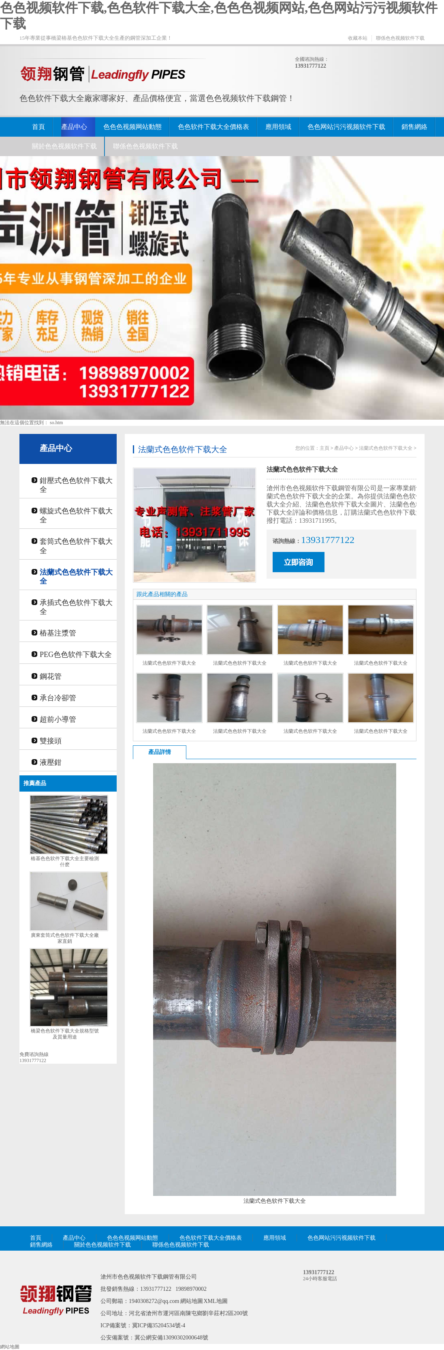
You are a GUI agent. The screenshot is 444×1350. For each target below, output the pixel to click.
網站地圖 (191, 1301)
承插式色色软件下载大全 (76, 607)
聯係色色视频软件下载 (400, 38)
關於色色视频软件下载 (64, 146)
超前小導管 (58, 719)
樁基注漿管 (58, 633)
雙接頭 (51, 741)
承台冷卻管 (58, 698)
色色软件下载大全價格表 (213, 126)
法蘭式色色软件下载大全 (76, 576)
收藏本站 (357, 38)
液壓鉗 (51, 762)
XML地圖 (216, 1301)
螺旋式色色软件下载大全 (76, 515)
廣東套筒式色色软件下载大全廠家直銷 (65, 938)
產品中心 (74, 126)
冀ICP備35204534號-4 (158, 1325)
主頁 (324, 448)
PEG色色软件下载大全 (76, 654)
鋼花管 (51, 676)
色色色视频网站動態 (132, 126)
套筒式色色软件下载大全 (76, 545)
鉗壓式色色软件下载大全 (76, 485)
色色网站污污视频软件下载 (346, 126)
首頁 (38, 126)
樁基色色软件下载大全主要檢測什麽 (65, 861)
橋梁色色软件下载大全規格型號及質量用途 (65, 1034)
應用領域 (278, 126)
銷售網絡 (414, 126)
